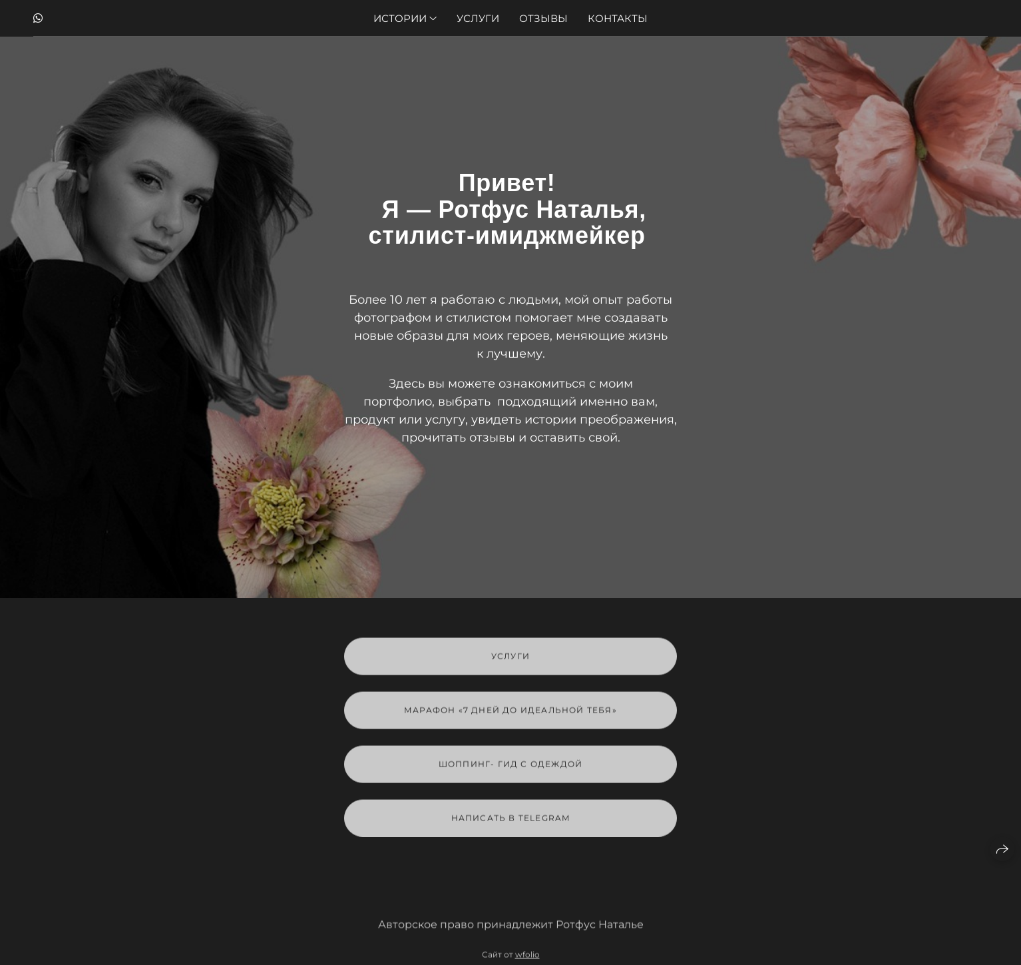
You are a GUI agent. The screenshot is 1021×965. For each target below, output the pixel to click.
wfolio (527, 959)
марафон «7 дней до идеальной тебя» (510, 715)
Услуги (478, 18)
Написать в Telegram (510, 823)
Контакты (618, 18)
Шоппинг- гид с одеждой (510, 769)
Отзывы (543, 18)
